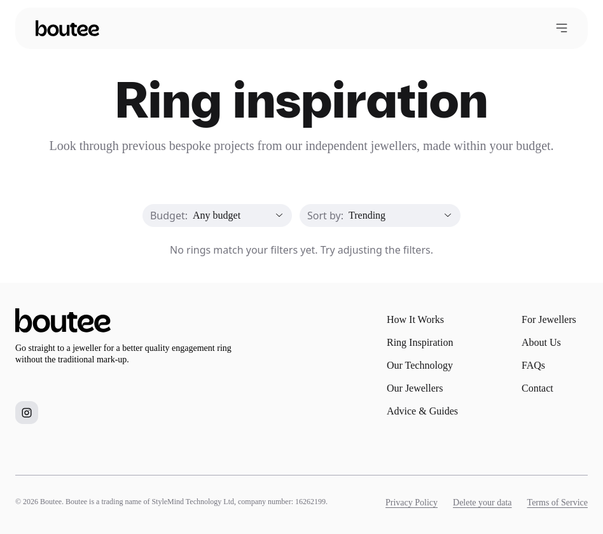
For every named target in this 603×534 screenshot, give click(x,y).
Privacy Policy (411, 502)
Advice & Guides (422, 411)
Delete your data (482, 502)
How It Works (415, 319)
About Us (541, 342)
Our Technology (420, 365)
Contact (537, 388)
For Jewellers (549, 319)
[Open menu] (561, 28)
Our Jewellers (415, 388)
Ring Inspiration (420, 342)
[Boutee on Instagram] (26, 412)
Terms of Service (557, 502)
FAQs (533, 365)
